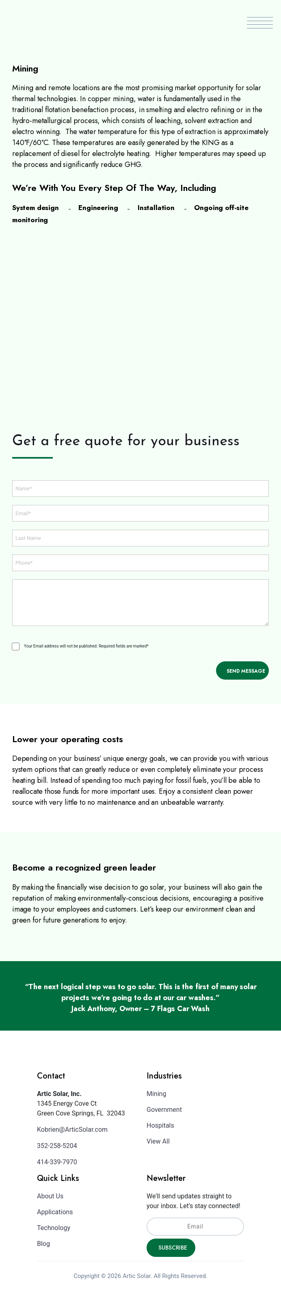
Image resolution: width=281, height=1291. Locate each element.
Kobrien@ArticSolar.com (72, 1129)
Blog (43, 1244)
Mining (156, 1094)
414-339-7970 (57, 1162)
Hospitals (160, 1125)
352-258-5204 (57, 1146)
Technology (53, 1228)
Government (164, 1109)
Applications (55, 1212)
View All (158, 1141)
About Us (50, 1196)
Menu (260, 23)
